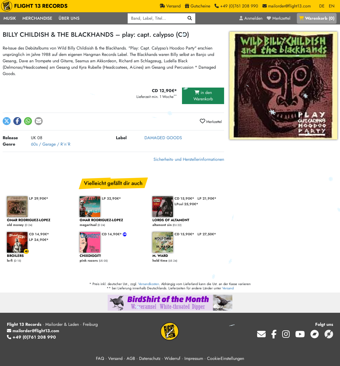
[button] (7, 121)
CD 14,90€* (39, 234)
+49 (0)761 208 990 (31, 337)
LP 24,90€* (38, 239)
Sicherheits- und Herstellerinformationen (188, 159)
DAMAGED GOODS (163, 138)
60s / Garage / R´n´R (50, 144)
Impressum (193, 358)
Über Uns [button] (69, 18)
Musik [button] (9, 18)
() (316, 18)
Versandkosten (148, 283)
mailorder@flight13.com (33, 331)
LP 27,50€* (206, 234)
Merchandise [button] (37, 18)
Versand (228, 288)
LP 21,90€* (206, 198)
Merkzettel (211, 121)
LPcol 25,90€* (186, 204)
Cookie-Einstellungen (225, 358)
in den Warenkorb (203, 95)
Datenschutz (149, 358)
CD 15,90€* (184, 198)
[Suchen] (189, 18)
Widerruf (172, 358)
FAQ (100, 358)
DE (322, 6)
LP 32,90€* (111, 198)
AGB (131, 358)
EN (331, 6)
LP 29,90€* (38, 198)
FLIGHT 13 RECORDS (35, 6)
